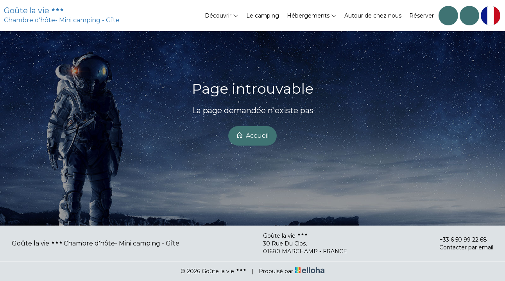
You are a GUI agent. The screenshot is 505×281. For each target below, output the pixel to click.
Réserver (421, 15)
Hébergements (312, 15)
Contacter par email (461, 247)
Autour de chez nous (372, 15)
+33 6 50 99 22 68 (458, 239)
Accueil (252, 135)
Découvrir (221, 15)
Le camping (262, 15)
